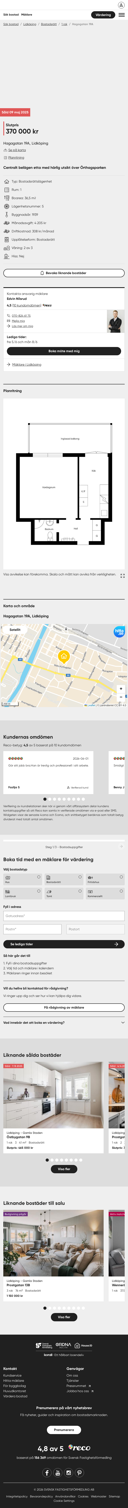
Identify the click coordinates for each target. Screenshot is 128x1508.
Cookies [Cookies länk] (83, 1496)
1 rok (64, 24)
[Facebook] (46, 1472)
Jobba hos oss (78, 1391)
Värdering (103, 15)
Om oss (72, 1375)
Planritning (16, 157)
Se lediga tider (21, 944)
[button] (122, 14)
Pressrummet (76, 1386)
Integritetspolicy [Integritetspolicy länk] (17, 1496)
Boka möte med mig (64, 351)
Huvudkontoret (14, 1391)
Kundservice (12, 1375)
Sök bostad (11, 14)
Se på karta (17, 150)
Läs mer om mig (22, 326)
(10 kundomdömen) (26, 305)
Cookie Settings (64, 1500)
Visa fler (64, 1169)
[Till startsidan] (30, 5)
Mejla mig (18, 320)
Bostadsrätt (49, 24)
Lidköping (29, 24)
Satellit (15, 630)
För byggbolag (14, 1386)
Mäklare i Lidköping (26, 365)
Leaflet (89, 705)
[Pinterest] (79, 1472)
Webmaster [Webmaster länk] (99, 1496)
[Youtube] (57, 1472)
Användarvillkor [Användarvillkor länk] (65, 1496)
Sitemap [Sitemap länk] (114, 1496)
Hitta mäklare (13, 1381)
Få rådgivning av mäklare (64, 1007)
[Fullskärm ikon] (122, 576)
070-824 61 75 (21, 315)
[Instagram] (68, 1472)
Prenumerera (64, 1430)
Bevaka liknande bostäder (64, 272)
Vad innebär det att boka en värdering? (34, 1023)
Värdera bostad (15, 1396)
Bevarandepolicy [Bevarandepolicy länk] (42, 1496)
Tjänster (73, 1381)
